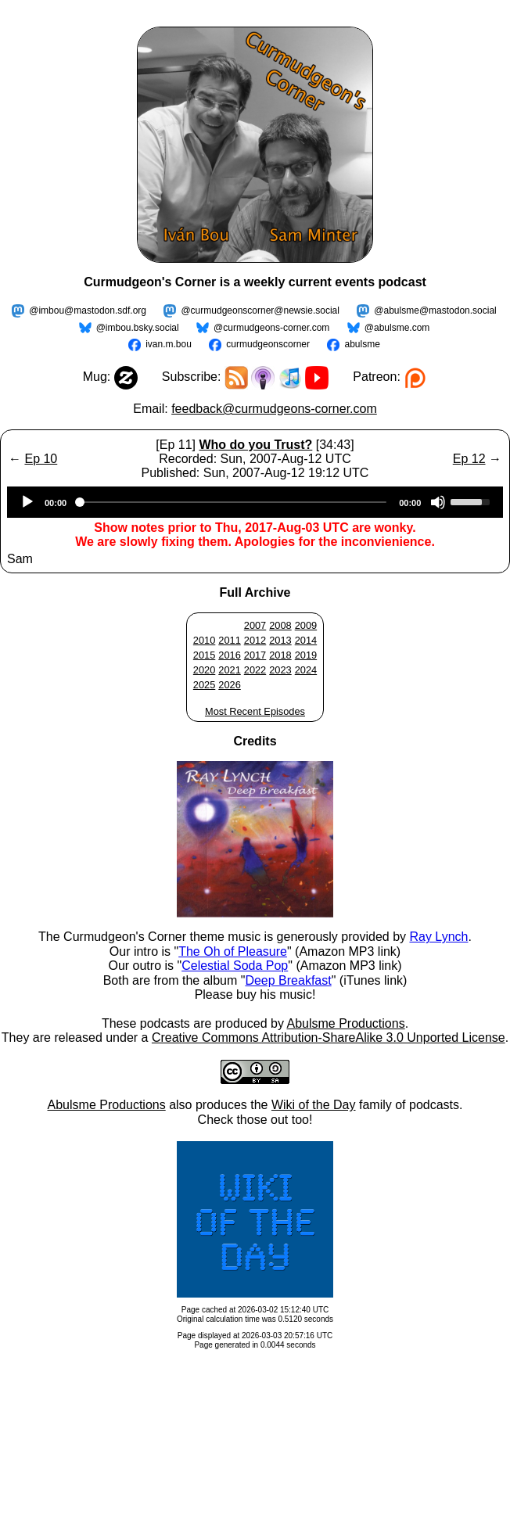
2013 (280, 640)
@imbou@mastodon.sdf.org (87, 310)
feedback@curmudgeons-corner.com (274, 408)
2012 (255, 640)
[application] (255, 502)
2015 (204, 655)
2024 (306, 670)
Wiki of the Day (313, 1104)
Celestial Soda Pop (234, 965)
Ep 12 (469, 458)
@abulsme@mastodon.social (435, 310)
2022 (255, 670)
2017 (255, 655)
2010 (204, 640)
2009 (306, 625)
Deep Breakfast (288, 980)
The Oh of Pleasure (232, 951)
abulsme (361, 344)
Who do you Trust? (255, 444)
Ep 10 (40, 458)
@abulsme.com (397, 327)
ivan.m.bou (168, 344)
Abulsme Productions (345, 1023)
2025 (204, 685)
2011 (229, 640)
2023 (280, 670)
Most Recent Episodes (255, 711)
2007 (255, 625)
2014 (306, 640)
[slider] (232, 502)
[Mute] (438, 502)
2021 (229, 670)
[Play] (27, 502)
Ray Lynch (438, 936)
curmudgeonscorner (268, 344)
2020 (204, 670)
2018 (280, 655)
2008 (280, 625)
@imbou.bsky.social (137, 327)
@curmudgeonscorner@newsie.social (260, 310)
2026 (229, 685)
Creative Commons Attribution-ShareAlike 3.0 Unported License (328, 1037)
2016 (229, 655)
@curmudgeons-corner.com (271, 327)
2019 (306, 655)
